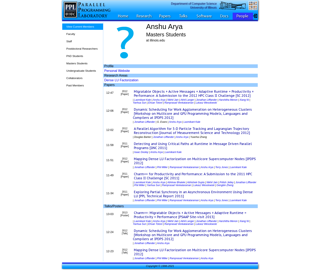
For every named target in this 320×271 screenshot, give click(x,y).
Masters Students (77, 63)
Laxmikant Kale (142, 99)
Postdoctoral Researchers (82, 48)
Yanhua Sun (139, 102)
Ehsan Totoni (155, 102)
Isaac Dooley (141, 152)
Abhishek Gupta (195, 182)
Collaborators (74, 78)
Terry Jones (221, 167)
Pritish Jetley (226, 182)
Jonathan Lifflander (206, 99)
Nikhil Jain (173, 99)
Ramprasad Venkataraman (178, 102)
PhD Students (74, 56)
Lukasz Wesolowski (206, 102)
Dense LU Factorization (121, 80)
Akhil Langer (187, 99)
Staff (69, 41)
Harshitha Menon (228, 99)
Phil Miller (162, 167)
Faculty (70, 34)
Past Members (75, 85)
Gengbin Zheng (225, 185)
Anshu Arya (159, 99)
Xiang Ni (244, 99)
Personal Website (117, 70)
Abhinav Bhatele (176, 182)
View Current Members (80, 26)
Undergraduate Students (81, 70)
